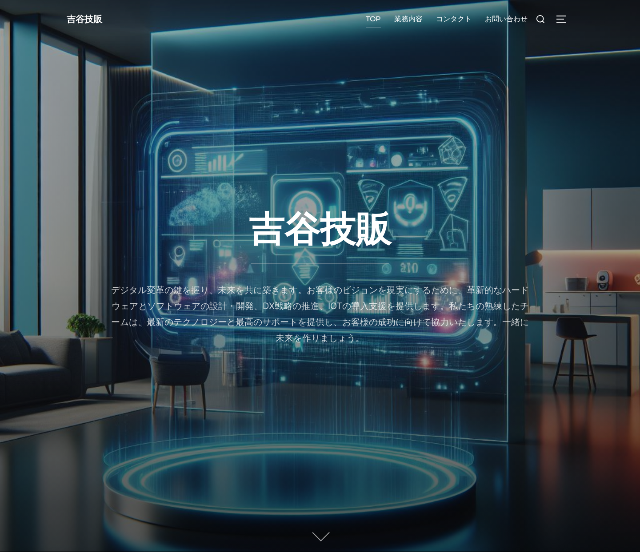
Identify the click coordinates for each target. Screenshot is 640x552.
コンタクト (454, 19)
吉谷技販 (90, 19)
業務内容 (408, 19)
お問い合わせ (506, 19)
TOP (373, 19)
